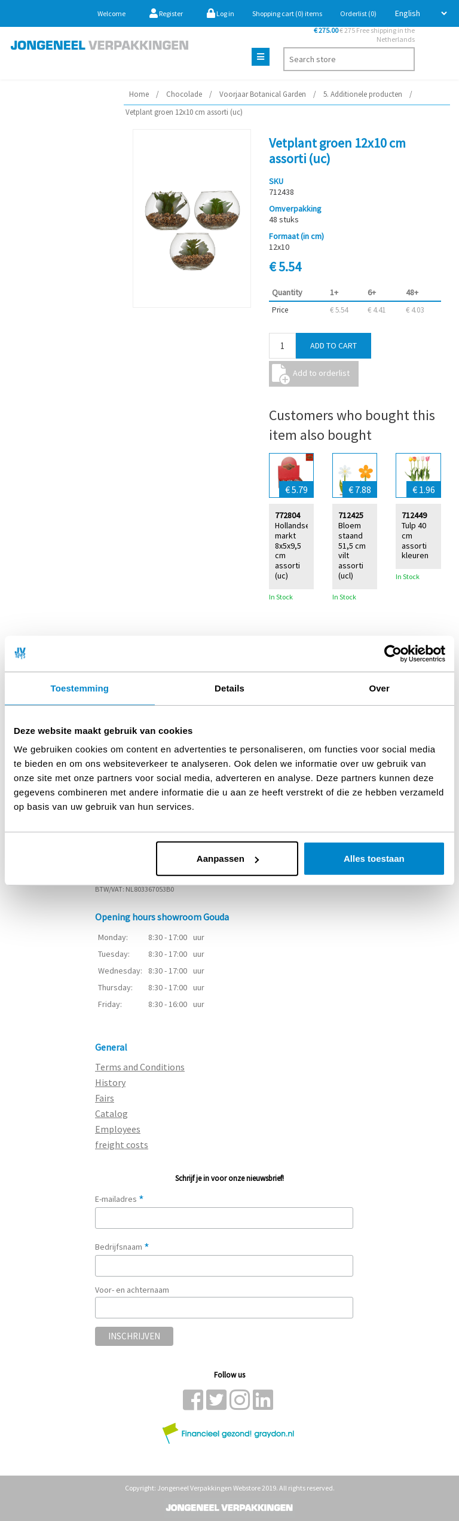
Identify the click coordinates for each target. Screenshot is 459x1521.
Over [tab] (379, 688)
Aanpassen (228, 858)
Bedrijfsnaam (122, 1246)
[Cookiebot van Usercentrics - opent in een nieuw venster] (393, 653)
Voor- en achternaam (132, 1289)
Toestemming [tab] (80, 688)
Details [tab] (229, 688)
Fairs (104, 1098)
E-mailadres (119, 1198)
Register (166, 13)
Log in (220, 13)
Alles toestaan (374, 858)
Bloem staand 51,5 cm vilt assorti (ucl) (352, 550)
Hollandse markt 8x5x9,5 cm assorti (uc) (292, 550)
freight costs (121, 1144)
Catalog (111, 1113)
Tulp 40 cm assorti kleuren (415, 540)
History (110, 1082)
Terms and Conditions (140, 1067)
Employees (117, 1129)
